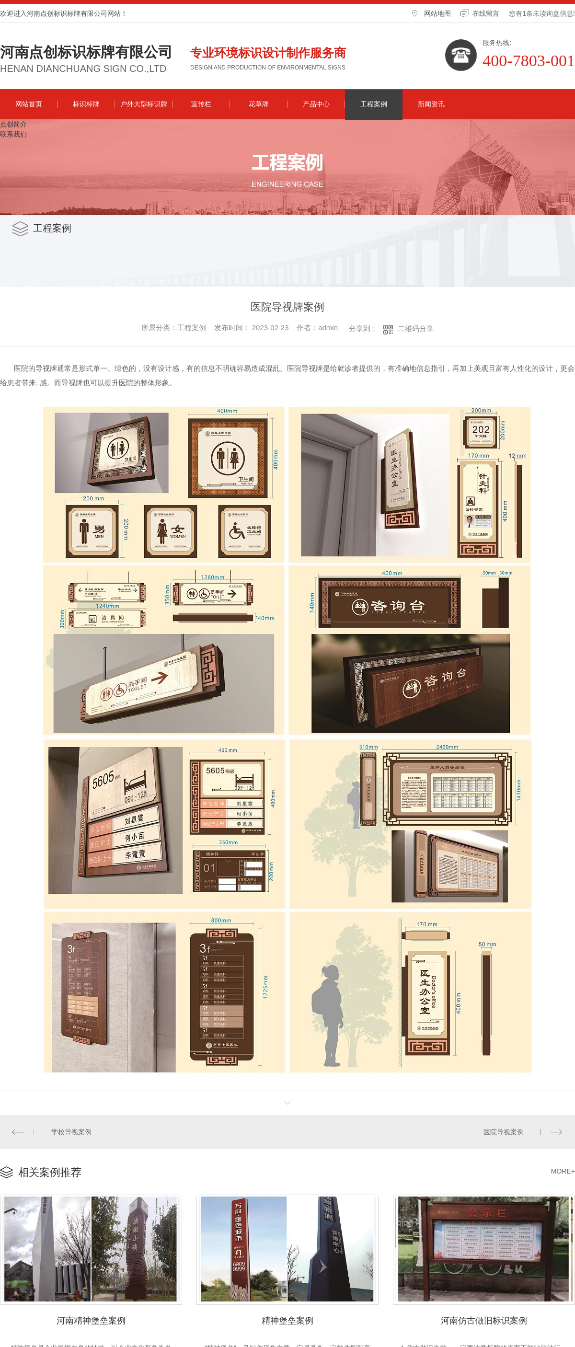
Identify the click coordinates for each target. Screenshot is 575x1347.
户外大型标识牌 (143, 104)
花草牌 (259, 104)
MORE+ (563, 1171)
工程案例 (373, 104)
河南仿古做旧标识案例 (484, 1320)
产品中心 (316, 104)
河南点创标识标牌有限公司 (86, 52)
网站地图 (437, 13)
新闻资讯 (431, 104)
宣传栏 (201, 104)
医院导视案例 (503, 1132)
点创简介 (13, 124)
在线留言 (485, 13)
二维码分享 (416, 328)
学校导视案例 (72, 1132)
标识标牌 (86, 104)
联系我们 (13, 134)
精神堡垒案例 (287, 1320)
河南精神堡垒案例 (91, 1320)
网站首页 (28, 104)
